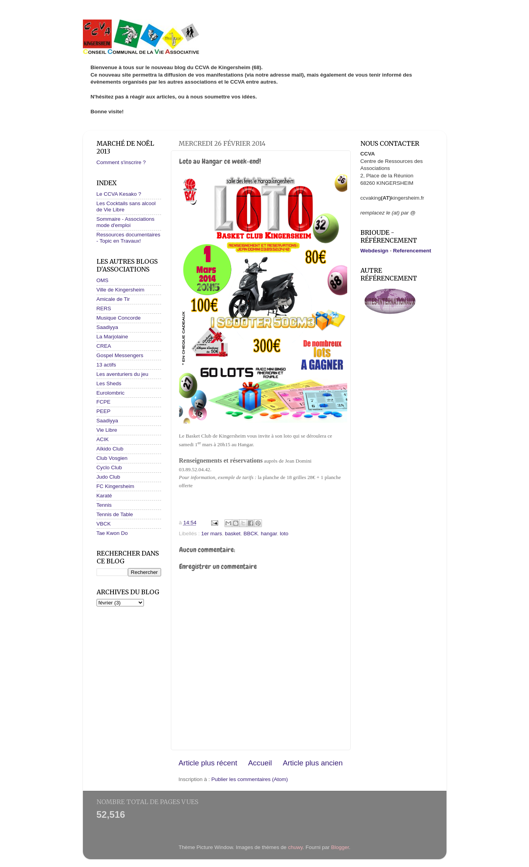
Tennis (104, 505)
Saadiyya (107, 327)
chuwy (295, 847)
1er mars (211, 533)
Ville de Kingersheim (121, 290)
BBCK (251, 533)
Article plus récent (208, 763)
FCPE (104, 402)
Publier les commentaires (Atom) (250, 779)
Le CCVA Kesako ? (119, 194)
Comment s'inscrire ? (121, 162)
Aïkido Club (110, 449)
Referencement (412, 251)
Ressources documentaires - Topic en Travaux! (129, 238)
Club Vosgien (112, 458)
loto (284, 533)
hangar (269, 533)
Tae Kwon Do (112, 533)
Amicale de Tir (113, 299)
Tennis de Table (115, 514)
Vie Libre (107, 430)
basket (232, 533)
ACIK (103, 439)
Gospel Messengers (120, 355)
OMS (103, 280)
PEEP (104, 411)
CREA (104, 346)
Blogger (340, 847)
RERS (104, 308)
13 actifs (106, 365)
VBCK (104, 524)
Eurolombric (111, 393)
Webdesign (374, 251)
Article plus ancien (313, 763)
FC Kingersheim (115, 486)
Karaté (104, 496)
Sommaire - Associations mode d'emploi (126, 222)
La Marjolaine (112, 337)
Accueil (260, 763)
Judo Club (108, 477)
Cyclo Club (109, 467)
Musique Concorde (119, 318)
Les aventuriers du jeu (123, 374)
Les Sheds (109, 383)
